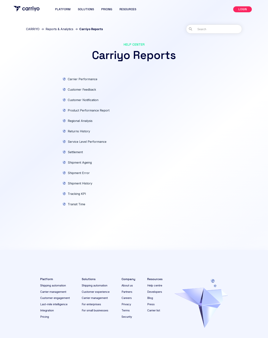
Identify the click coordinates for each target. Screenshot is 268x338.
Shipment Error (79, 173)
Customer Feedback (82, 89)
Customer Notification (83, 100)
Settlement (75, 152)
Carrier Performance (82, 79)
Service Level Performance (87, 142)
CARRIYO (32, 29)
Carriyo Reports (91, 29)
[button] (242, 9)
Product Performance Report (88, 110)
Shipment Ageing (80, 162)
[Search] (214, 29)
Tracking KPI (77, 194)
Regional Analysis (80, 121)
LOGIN (242, 9)
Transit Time (76, 204)
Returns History (79, 131)
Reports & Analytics (59, 29)
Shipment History (80, 183)
